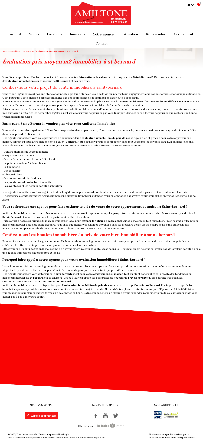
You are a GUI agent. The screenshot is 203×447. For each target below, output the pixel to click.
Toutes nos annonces (78, 437)
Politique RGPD (97, 437)
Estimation (130, 34)
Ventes (34, 34)
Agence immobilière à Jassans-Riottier (18, 51)
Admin (64, 437)
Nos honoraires (45, 437)
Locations (54, 34)
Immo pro (77, 34)
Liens (57, 437)
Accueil (15, 34)
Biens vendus (155, 34)
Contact (101, 43)
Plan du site (13, 437)
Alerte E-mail (183, 34)
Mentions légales (28, 437)
